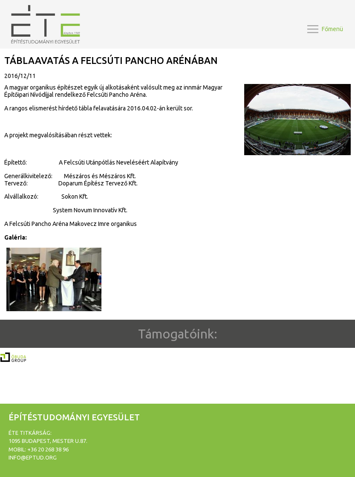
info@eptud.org (33, 457)
